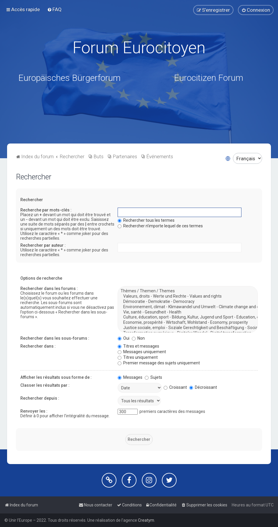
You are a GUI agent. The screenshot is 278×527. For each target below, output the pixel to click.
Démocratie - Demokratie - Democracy (187, 301)
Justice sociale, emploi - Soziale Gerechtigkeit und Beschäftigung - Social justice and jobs (187, 328)
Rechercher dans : (38, 346)
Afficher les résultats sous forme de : (56, 377)
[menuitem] (54, 9)
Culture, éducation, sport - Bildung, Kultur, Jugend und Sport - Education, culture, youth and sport (187, 317)
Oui (123, 338)
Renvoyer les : (33, 411)
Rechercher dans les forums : (49, 288)
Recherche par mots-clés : (46, 210)
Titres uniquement (138, 357)
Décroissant (203, 387)
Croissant (175, 387)
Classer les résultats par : (45, 385)
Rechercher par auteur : (43, 245)
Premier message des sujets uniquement (159, 363)
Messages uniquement (142, 351)
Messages (130, 377)
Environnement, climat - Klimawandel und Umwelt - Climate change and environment (187, 307)
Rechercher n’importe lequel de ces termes (160, 226)
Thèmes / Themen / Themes (187, 291)
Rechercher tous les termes (146, 220)
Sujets (153, 377)
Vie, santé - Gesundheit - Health (187, 312)
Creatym (146, 520)
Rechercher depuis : (39, 398)
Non (138, 338)
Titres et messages (138, 346)
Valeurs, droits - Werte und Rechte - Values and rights (187, 296)
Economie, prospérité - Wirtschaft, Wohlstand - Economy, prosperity (187, 322)
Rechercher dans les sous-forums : (54, 338)
